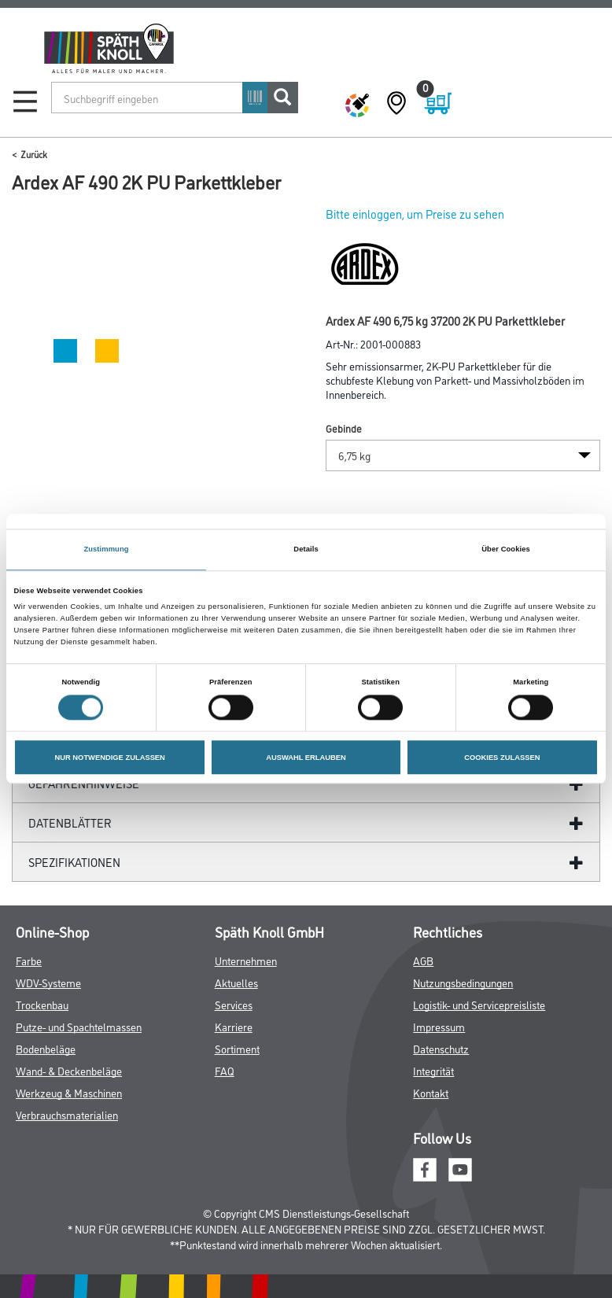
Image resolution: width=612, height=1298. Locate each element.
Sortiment (237, 1048)
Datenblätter (70, 822)
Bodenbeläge (46, 1048)
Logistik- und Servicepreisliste (479, 1004)
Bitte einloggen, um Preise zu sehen (415, 213)
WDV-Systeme (48, 982)
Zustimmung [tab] (105, 549)
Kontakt (430, 1092)
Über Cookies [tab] (505, 549)
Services (234, 1004)
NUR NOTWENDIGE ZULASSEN (109, 757)
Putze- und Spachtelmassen (79, 1026)
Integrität (433, 1070)
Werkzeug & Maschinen (69, 1092)
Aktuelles (236, 982)
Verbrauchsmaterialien (67, 1114)
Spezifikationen (74, 862)
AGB (423, 960)
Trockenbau (42, 1004)
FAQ (224, 1070)
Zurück (33, 153)
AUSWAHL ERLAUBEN (306, 757)
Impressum (439, 1026)
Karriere (234, 1026)
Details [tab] (305, 549)
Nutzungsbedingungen (463, 982)
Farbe (29, 960)
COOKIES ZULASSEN (502, 757)
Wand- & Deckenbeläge (69, 1070)
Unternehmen (246, 960)
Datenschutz (441, 1048)
